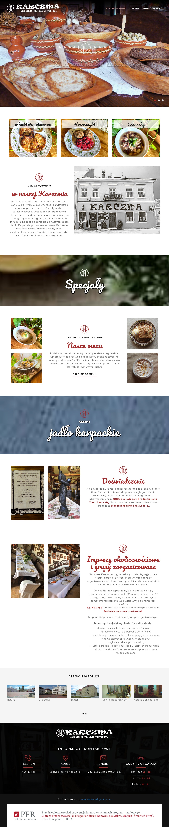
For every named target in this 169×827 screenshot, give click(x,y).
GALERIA (135, 8)
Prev (10, 697)
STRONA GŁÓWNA (116, 8)
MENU (146, 8)
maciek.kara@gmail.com (96, 799)
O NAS (156, 8)
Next (158, 697)
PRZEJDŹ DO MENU (84, 374)
